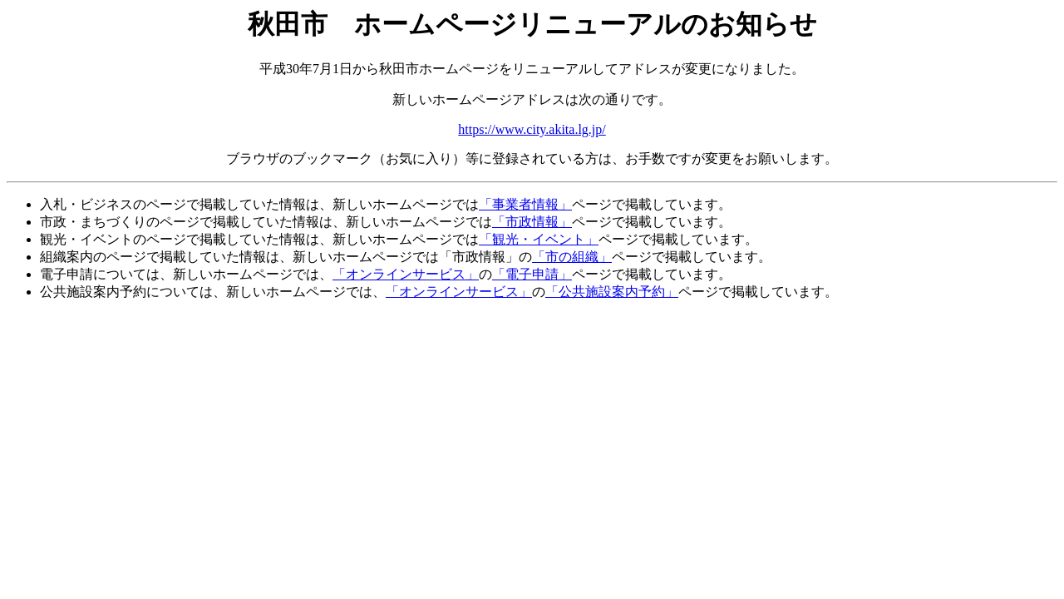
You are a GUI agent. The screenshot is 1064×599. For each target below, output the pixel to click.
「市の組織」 (572, 257)
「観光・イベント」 (538, 239)
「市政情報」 (532, 222)
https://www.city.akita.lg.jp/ (531, 129)
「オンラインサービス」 (405, 274)
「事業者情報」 (525, 204)
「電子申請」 (532, 274)
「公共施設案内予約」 (611, 292)
